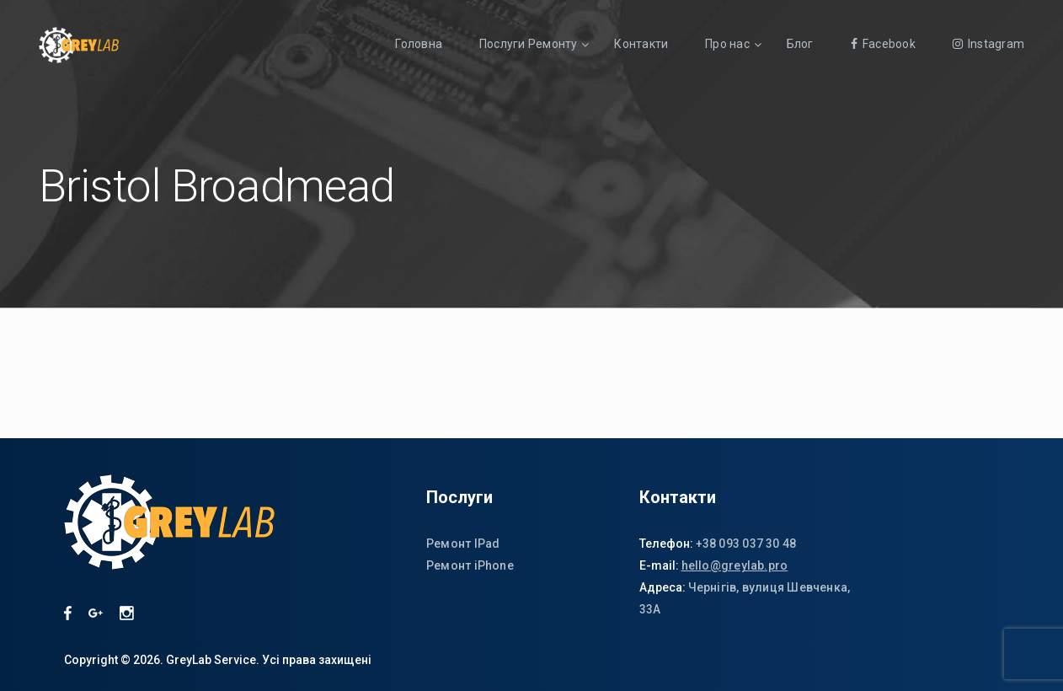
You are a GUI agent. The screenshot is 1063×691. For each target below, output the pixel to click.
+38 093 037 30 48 (746, 543)
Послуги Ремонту (528, 44)
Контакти (641, 44)
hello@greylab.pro (734, 565)
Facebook (883, 44)
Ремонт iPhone (470, 565)
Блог (800, 44)
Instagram (988, 44)
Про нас (727, 44)
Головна (418, 44)
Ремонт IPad (462, 543)
